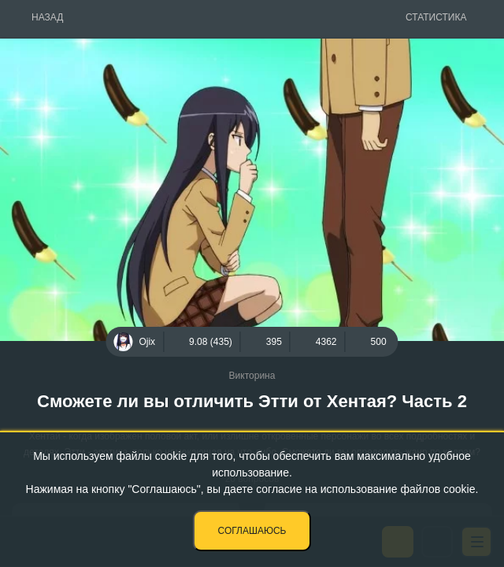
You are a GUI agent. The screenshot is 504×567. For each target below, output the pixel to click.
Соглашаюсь (252, 530)
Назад (47, 17)
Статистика (436, 17)
